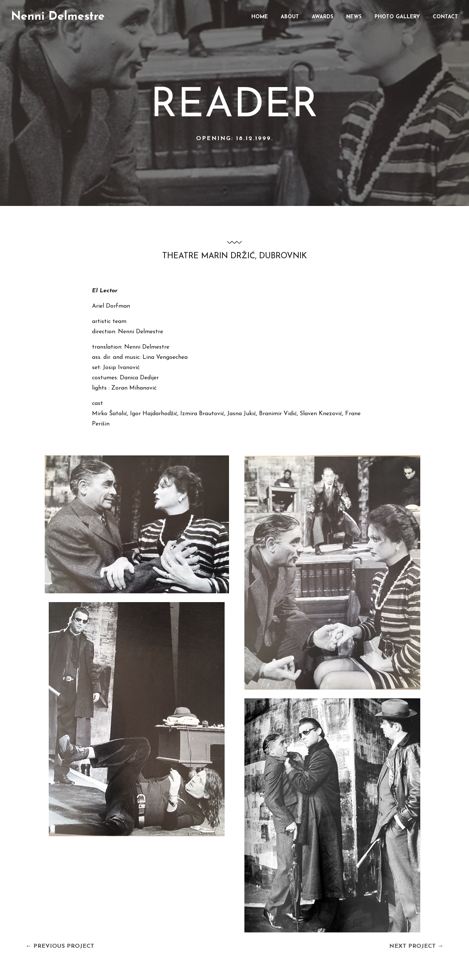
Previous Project (63, 946)
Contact (445, 17)
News (354, 17)
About (290, 17)
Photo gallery (397, 17)
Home (259, 17)
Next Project (412, 946)
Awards (322, 17)
